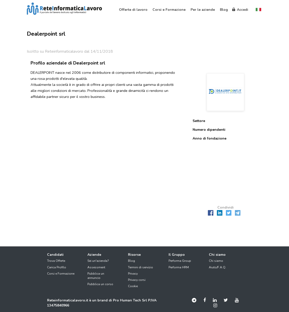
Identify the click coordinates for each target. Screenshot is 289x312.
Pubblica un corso (100, 284)
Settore (199, 120)
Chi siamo (216, 261)
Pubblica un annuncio (95, 276)
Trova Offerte (56, 261)
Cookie (133, 286)
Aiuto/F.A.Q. (217, 267)
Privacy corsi (137, 280)
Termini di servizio (140, 267)
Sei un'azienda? (98, 261)
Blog (131, 261)
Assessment (96, 267)
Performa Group (180, 261)
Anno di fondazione (209, 138)
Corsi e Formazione (60, 274)
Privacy (133, 274)
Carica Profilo (56, 267)
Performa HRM (179, 267)
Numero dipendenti (209, 129)
